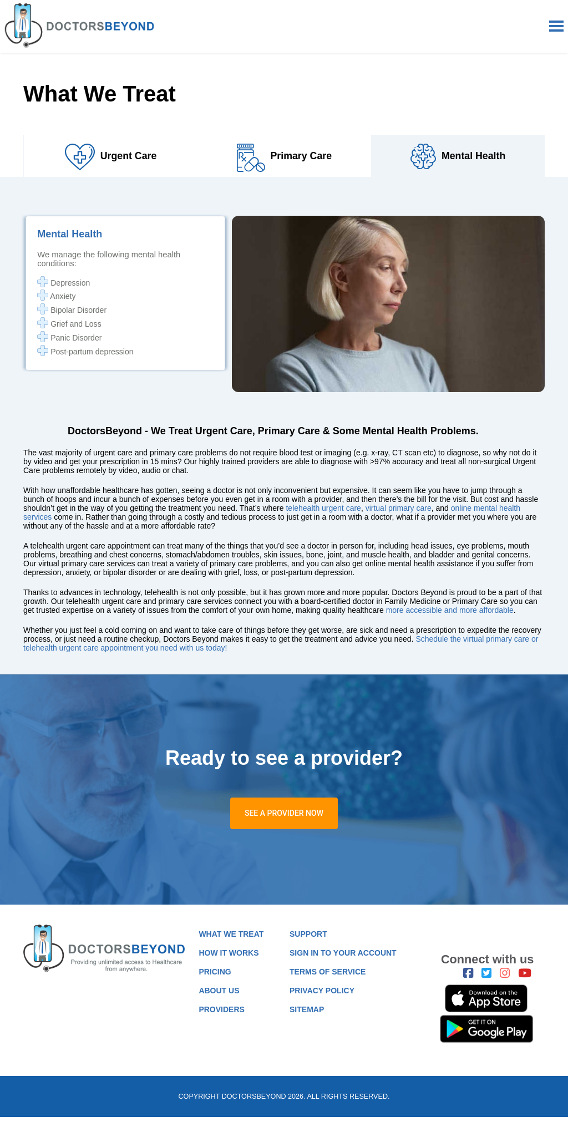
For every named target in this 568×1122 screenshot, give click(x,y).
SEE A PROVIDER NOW (284, 818)
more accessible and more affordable (450, 614)
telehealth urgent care (323, 512)
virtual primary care (399, 512)
